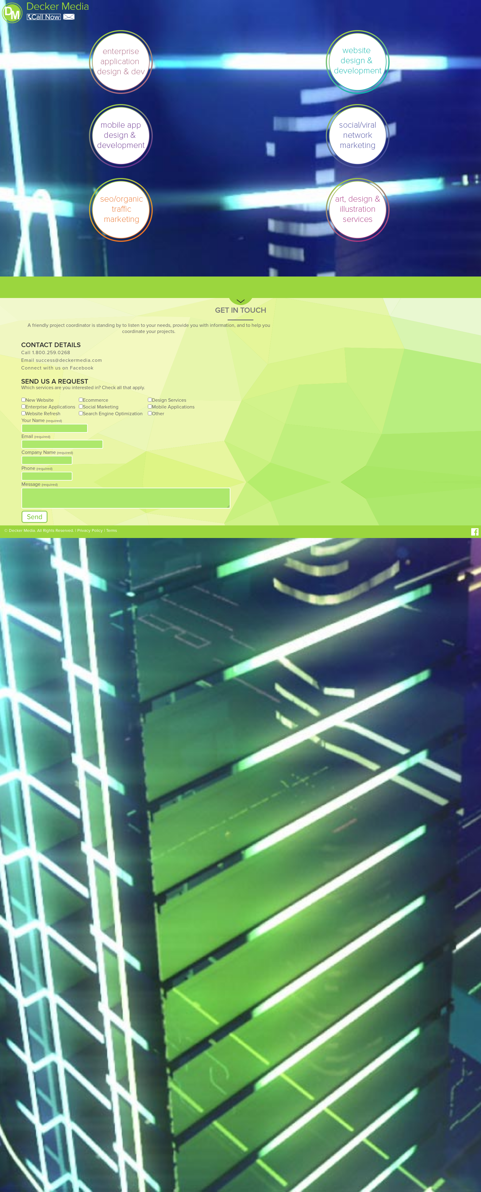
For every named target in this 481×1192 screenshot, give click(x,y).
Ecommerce (95, 400)
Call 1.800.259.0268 (45, 353)
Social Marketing (100, 407)
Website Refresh (42, 414)
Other (158, 414)
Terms (111, 530)
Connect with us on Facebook (57, 368)
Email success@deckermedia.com (61, 360)
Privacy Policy (90, 530)
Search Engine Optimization (113, 414)
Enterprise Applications (50, 407)
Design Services (169, 400)
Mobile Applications (173, 407)
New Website (39, 400)
